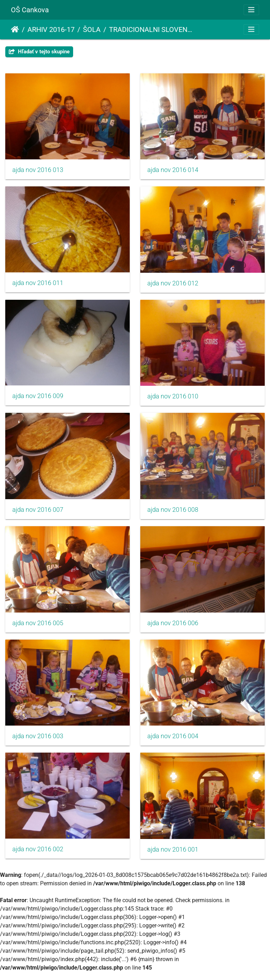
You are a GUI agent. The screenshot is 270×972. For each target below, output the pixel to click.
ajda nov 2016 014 (172, 169)
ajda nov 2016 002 (37, 849)
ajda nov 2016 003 (37, 736)
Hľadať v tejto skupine (39, 51)
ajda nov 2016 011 (37, 282)
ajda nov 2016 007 (37, 509)
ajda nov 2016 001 (172, 849)
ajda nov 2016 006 (172, 623)
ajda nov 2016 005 (37, 623)
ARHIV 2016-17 (51, 29)
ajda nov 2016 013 (37, 169)
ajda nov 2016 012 (172, 283)
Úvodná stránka (15, 29)
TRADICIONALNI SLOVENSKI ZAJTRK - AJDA (152, 29)
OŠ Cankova (30, 10)
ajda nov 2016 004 (172, 736)
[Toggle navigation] (251, 10)
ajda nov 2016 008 (172, 509)
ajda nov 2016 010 (172, 396)
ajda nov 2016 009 (37, 395)
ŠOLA (92, 29)
